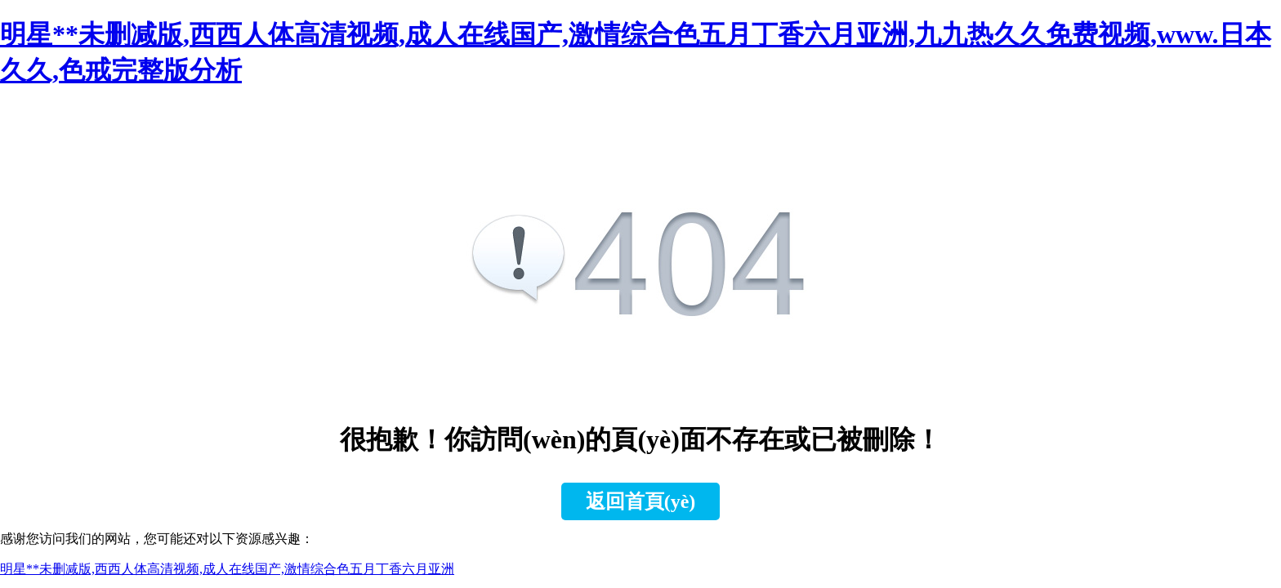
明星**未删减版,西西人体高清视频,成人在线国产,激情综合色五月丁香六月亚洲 (227, 569)
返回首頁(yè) (641, 501)
